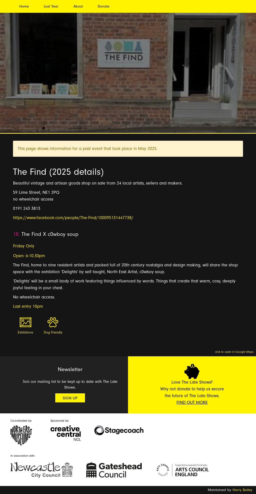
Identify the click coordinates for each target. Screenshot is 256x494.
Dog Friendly (53, 333)
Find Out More (192, 402)
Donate (103, 6)
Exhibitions (25, 333)
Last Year (51, 6)
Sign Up (70, 398)
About (78, 6)
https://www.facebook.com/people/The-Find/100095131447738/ (73, 217)
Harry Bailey (242, 490)
